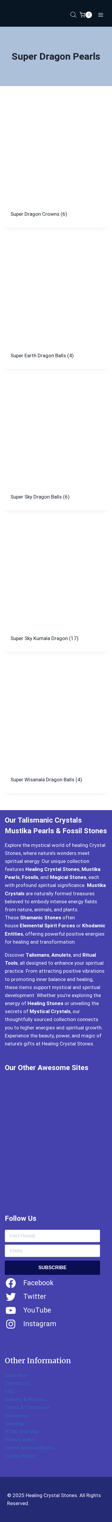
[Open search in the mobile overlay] (73, 15)
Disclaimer (17, 1415)
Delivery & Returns (25, 1399)
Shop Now (16, 1375)
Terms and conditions (29, 1447)
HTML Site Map (22, 1431)
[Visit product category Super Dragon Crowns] (56, 163)
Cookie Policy (20, 1456)
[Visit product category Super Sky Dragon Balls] (56, 445)
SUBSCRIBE (52, 1267)
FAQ (9, 1391)
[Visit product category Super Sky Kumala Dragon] (56, 587)
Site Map (14, 1423)
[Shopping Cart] (85, 15)
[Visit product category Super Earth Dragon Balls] (56, 304)
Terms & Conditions (27, 1407)
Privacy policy (20, 1439)
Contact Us (17, 1383)
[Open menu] (100, 14)
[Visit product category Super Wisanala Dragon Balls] (56, 728)
